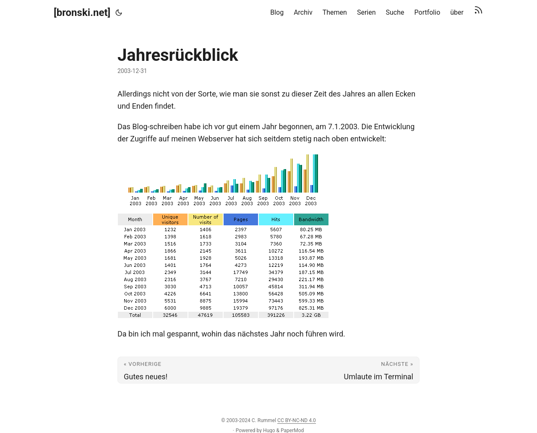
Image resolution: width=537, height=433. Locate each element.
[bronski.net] (82, 12)
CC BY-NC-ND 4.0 (296, 420)
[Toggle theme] (119, 12)
